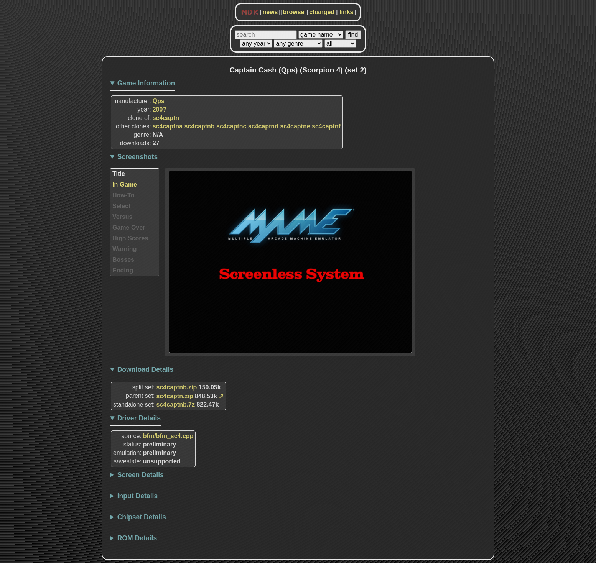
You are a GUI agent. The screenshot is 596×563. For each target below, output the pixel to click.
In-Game (124, 184)
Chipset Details (141, 517)
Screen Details (140, 475)
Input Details (137, 496)
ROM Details (137, 538)
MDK (250, 13)
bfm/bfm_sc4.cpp (168, 436)
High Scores (130, 238)
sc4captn (166, 118)
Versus (122, 216)
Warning (124, 249)
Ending (122, 270)
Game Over (128, 227)
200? (159, 109)
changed (321, 12)
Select (121, 206)
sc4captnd (263, 126)
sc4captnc (231, 126)
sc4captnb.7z (175, 404)
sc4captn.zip (174, 396)
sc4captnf (326, 126)
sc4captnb (199, 126)
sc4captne (295, 126)
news (270, 12)
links (346, 12)
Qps (159, 101)
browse (293, 12)
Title (118, 174)
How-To (123, 195)
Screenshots (137, 157)
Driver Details (139, 418)
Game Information (146, 83)
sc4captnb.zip (176, 387)
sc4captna (168, 126)
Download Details (145, 369)
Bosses (123, 259)
